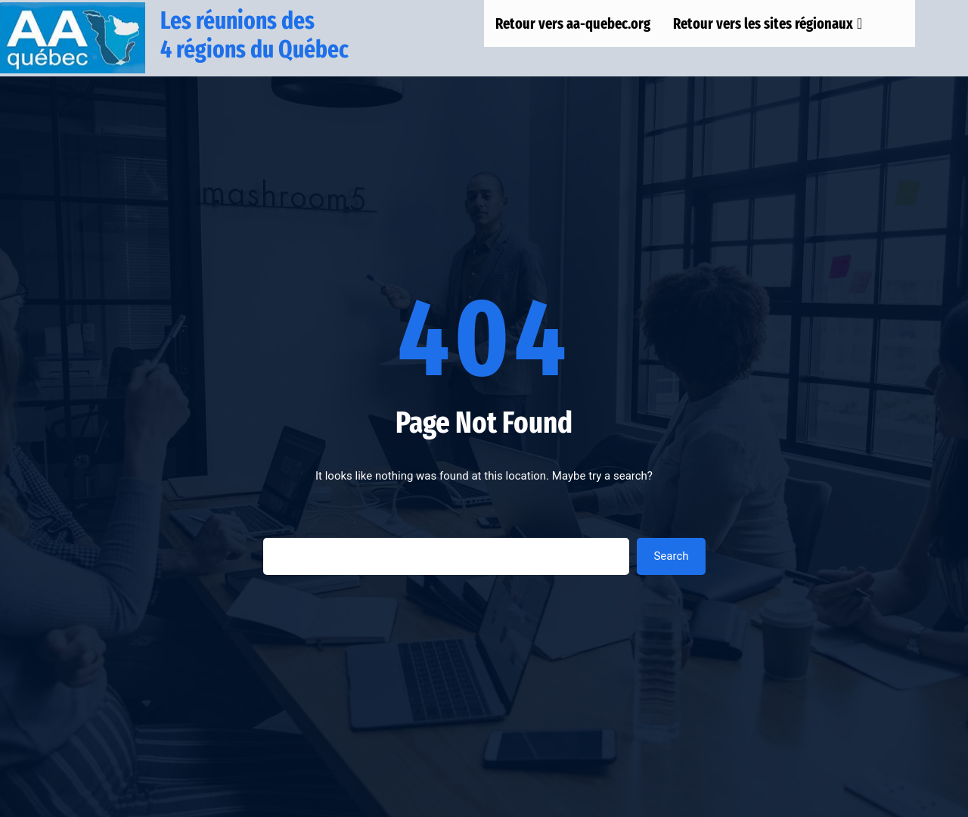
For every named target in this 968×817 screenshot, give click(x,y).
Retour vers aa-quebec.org (572, 23)
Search (670, 556)
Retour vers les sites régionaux (767, 23)
